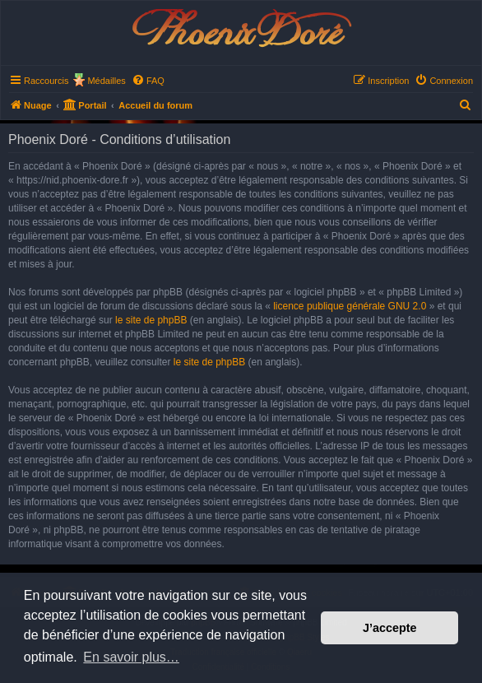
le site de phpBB (151, 320)
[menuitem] (148, 81)
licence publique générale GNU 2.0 (349, 306)
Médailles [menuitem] (106, 81)
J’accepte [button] (390, 627)
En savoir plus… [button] (131, 657)
